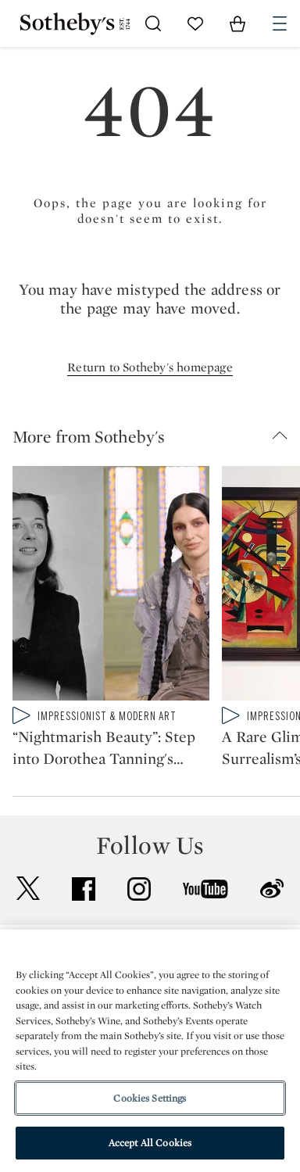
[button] (156, 436)
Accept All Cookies (150, 1142)
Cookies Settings (149, 1098)
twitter (28, 888)
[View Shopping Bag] (237, 23)
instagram (139, 889)
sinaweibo (272, 888)
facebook (83, 889)
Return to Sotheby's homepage (150, 367)
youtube (205, 889)
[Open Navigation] (280, 23)
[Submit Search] (153, 23)
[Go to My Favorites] (195, 23)
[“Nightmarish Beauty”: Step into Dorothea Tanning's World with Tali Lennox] (110, 586)
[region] (150, 1051)
